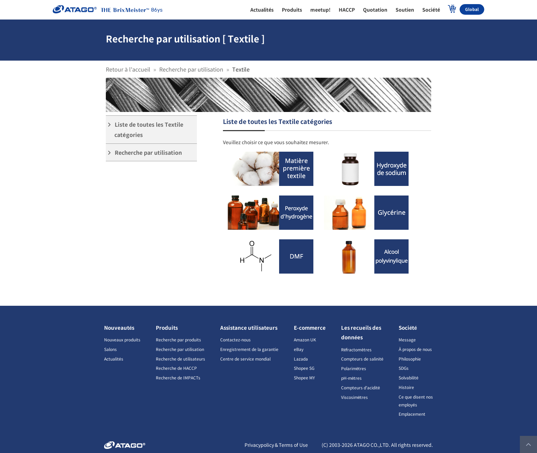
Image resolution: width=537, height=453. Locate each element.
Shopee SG (304, 368)
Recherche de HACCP (176, 368)
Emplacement (412, 414)
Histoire (406, 387)
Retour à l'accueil (128, 69)
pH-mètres (351, 378)
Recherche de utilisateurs (180, 359)
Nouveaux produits (122, 339)
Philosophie (410, 359)
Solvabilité (409, 377)
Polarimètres (353, 368)
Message (407, 339)
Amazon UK (305, 339)
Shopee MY (304, 377)
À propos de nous (415, 349)
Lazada (301, 359)
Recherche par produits (178, 339)
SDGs (404, 368)
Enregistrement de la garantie (249, 349)
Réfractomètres (356, 349)
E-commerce (310, 327)
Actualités (113, 359)
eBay (298, 349)
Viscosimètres (354, 397)
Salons (110, 349)
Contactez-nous (235, 339)
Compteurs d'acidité (360, 387)
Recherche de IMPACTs (178, 377)
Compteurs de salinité (362, 359)
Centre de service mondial (245, 359)
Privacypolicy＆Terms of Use (276, 444)
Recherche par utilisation (191, 69)
